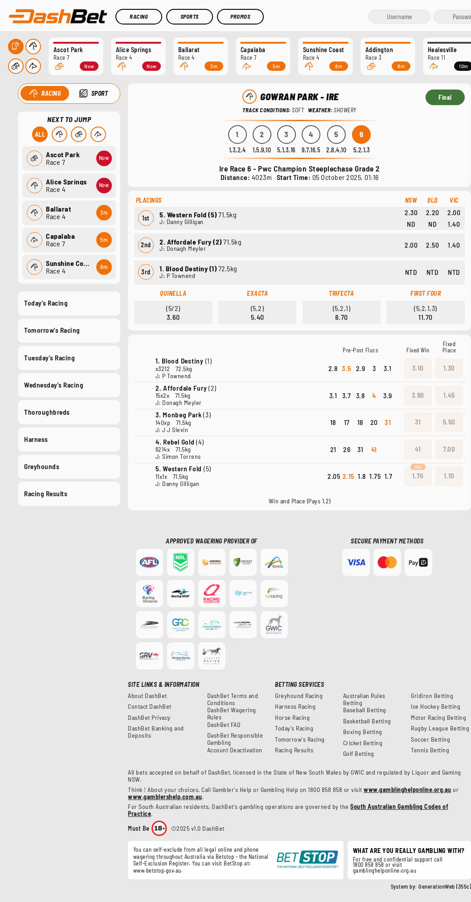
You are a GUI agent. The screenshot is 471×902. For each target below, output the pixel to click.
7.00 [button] (449, 449)
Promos (240, 16)
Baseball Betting (364, 710)
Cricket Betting (363, 743)
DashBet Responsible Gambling (235, 739)
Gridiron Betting (432, 695)
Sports (189, 16)
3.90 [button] (418, 395)
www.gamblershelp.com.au (165, 796)
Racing (139, 16)
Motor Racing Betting (438, 717)
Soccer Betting (430, 739)
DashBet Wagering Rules (231, 713)
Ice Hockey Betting (435, 706)
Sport (99, 93)
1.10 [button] (449, 476)
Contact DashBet (150, 706)
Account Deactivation (234, 750)
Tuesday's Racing (49, 357)
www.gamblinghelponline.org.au (407, 789)
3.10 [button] (418, 368)
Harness (36, 439)
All (39, 134)
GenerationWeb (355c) (444, 886)
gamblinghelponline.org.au (385, 870)
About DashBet (147, 695)
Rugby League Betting (440, 728)
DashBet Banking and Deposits (156, 732)
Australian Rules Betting (364, 699)
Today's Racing (46, 303)
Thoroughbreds (47, 412)
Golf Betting (358, 753)
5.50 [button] (449, 422)
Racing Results (45, 494)
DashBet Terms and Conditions (232, 699)
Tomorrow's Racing (52, 330)
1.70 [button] (418, 476)
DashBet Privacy (149, 717)
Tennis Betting (430, 750)
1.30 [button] (449, 368)
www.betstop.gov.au (157, 870)
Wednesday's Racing (53, 384)
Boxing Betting (362, 731)
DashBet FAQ (224, 724)
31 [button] (418, 422)
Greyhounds (41, 466)
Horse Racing (292, 717)
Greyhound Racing (299, 695)
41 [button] (418, 449)
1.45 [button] (449, 395)
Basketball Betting (367, 721)
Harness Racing (295, 706)
